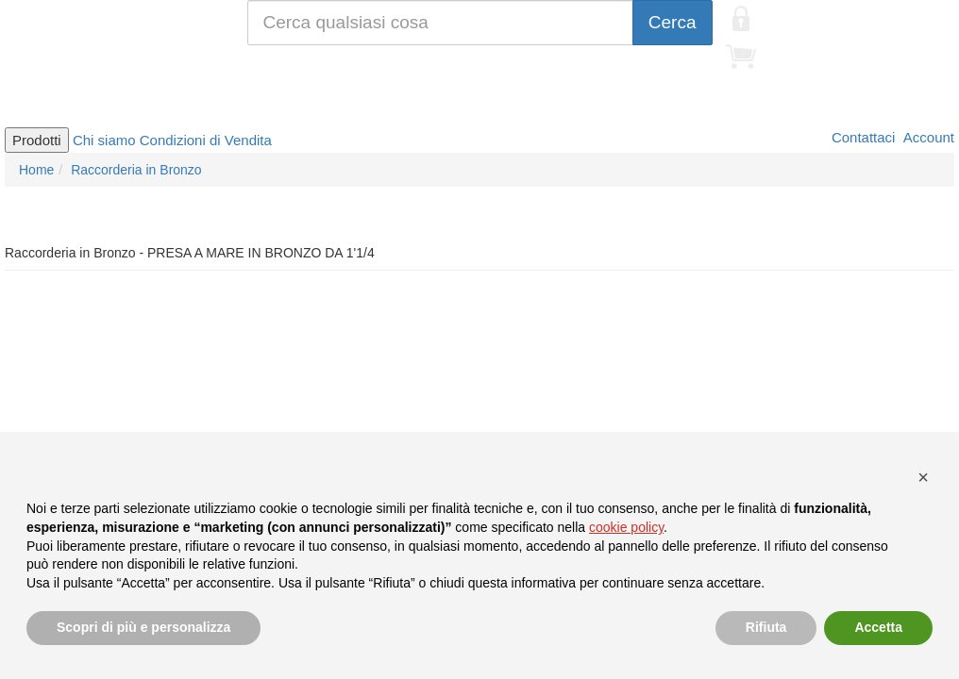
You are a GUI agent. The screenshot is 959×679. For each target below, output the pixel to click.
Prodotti (36, 140)
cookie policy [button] (626, 527)
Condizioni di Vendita (206, 140)
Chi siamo (104, 140)
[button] (923, 477)
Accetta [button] (878, 627)
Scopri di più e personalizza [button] (143, 627)
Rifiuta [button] (766, 627)
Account (927, 137)
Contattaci (862, 137)
